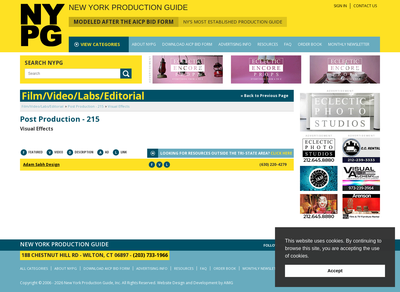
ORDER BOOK (310, 44)
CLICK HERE (281, 153)
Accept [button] (335, 270)
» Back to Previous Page (264, 95)
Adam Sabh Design (41, 164)
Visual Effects (118, 106)
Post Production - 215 (85, 106)
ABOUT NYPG (144, 44)
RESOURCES (268, 44)
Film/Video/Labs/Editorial (42, 106)
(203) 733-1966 (150, 255)
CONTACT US (365, 5)
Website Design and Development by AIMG (195, 282)
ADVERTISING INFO (234, 44)
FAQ (288, 44)
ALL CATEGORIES (34, 268)
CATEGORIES (100, 44)
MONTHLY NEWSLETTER (348, 44)
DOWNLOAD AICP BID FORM (187, 44)
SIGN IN (340, 5)
